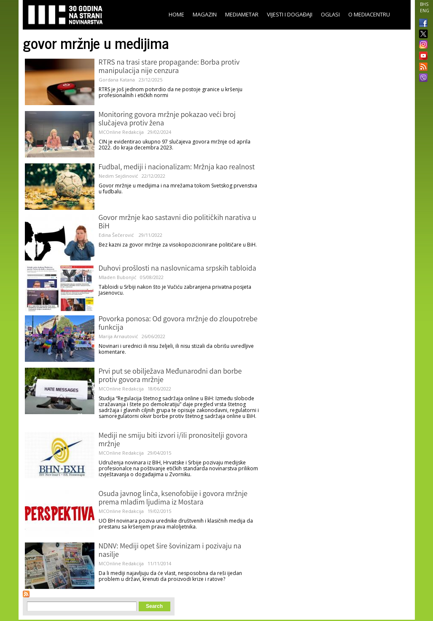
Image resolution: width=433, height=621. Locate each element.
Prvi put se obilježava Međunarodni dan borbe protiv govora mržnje (170, 376)
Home (176, 14)
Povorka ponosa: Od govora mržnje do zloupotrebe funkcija (178, 324)
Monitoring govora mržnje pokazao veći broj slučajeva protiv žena (167, 119)
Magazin (205, 14)
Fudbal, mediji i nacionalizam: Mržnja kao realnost (177, 167)
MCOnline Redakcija (121, 132)
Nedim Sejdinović (118, 176)
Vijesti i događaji (289, 14)
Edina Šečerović (117, 235)
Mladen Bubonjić (117, 277)
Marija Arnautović (118, 336)
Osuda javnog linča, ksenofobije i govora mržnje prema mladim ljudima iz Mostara (173, 498)
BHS (424, 4)
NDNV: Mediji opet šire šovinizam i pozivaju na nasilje (170, 551)
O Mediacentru (369, 14)
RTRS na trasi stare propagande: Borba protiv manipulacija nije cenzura (169, 67)
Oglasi (330, 14)
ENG (424, 11)
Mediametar (241, 14)
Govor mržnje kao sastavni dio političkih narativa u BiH (177, 222)
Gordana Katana (117, 79)
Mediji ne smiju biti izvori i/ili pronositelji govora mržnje (173, 440)
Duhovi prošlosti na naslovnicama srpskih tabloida (177, 268)
